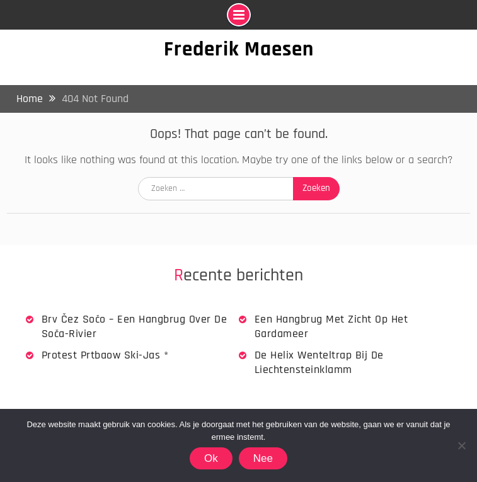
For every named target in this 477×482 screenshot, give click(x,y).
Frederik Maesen (239, 49)
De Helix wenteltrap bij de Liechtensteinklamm (319, 362)
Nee (263, 458)
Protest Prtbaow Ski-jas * (105, 355)
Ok (211, 458)
